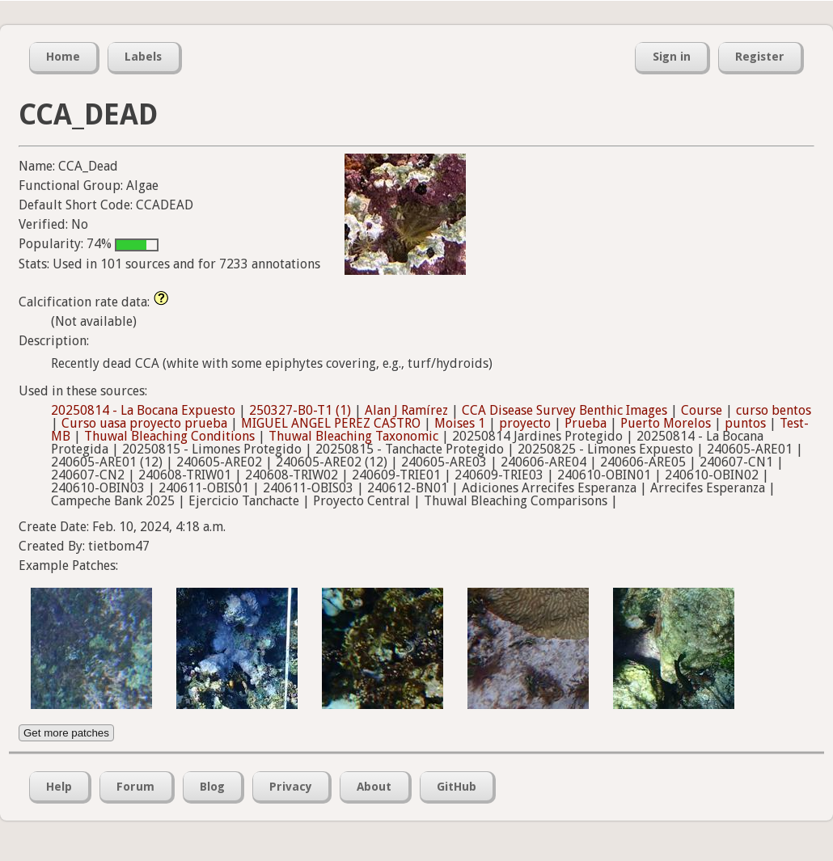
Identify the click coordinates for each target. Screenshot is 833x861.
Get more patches (66, 733)
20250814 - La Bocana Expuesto (143, 410)
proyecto (525, 423)
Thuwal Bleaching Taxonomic (353, 436)
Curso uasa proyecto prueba (144, 423)
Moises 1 (459, 423)
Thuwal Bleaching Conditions (169, 436)
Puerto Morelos (665, 423)
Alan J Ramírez (406, 410)
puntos (745, 423)
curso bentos (773, 410)
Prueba (585, 423)
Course (701, 410)
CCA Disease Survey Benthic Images (564, 410)
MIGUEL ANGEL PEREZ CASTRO (331, 423)
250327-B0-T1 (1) (300, 410)
